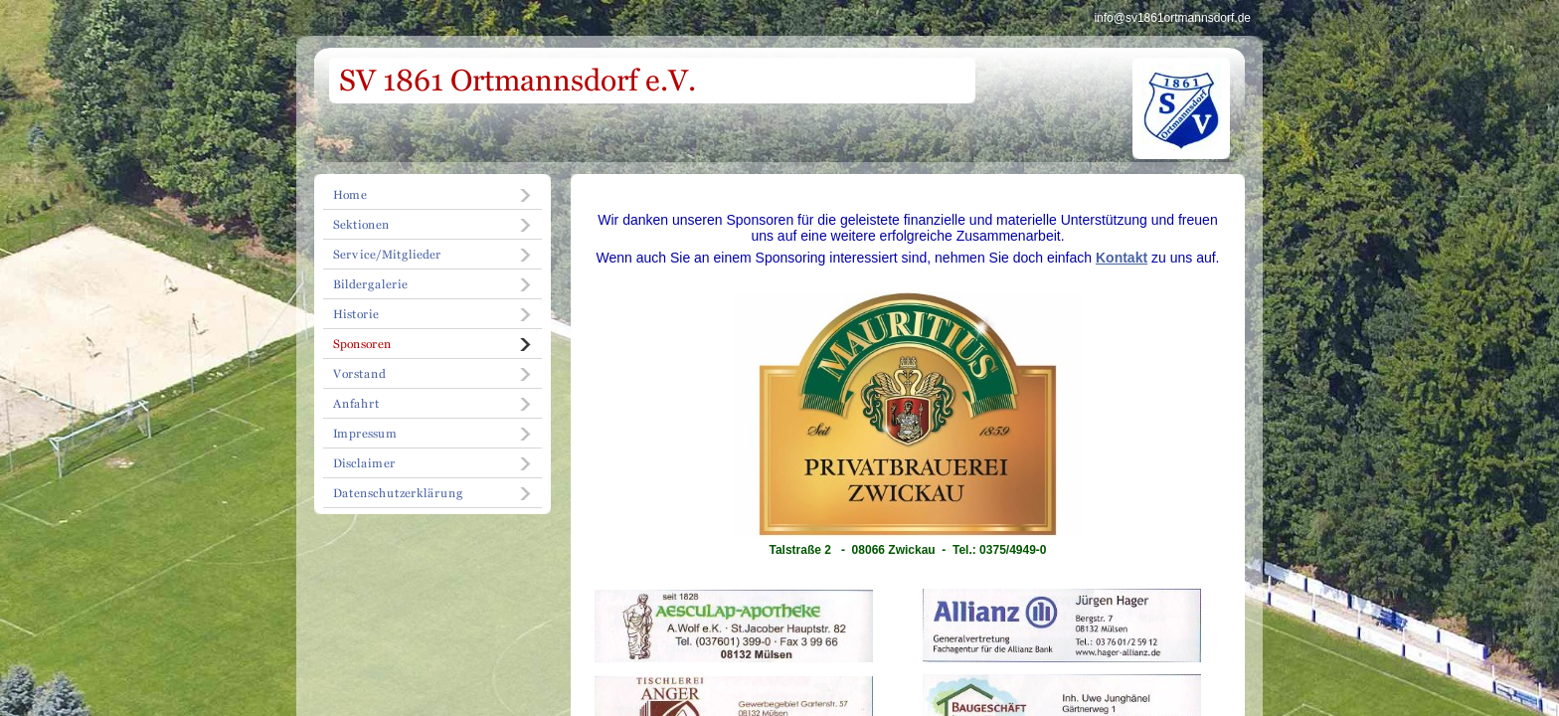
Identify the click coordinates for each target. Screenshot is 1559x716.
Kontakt (1121, 258)
